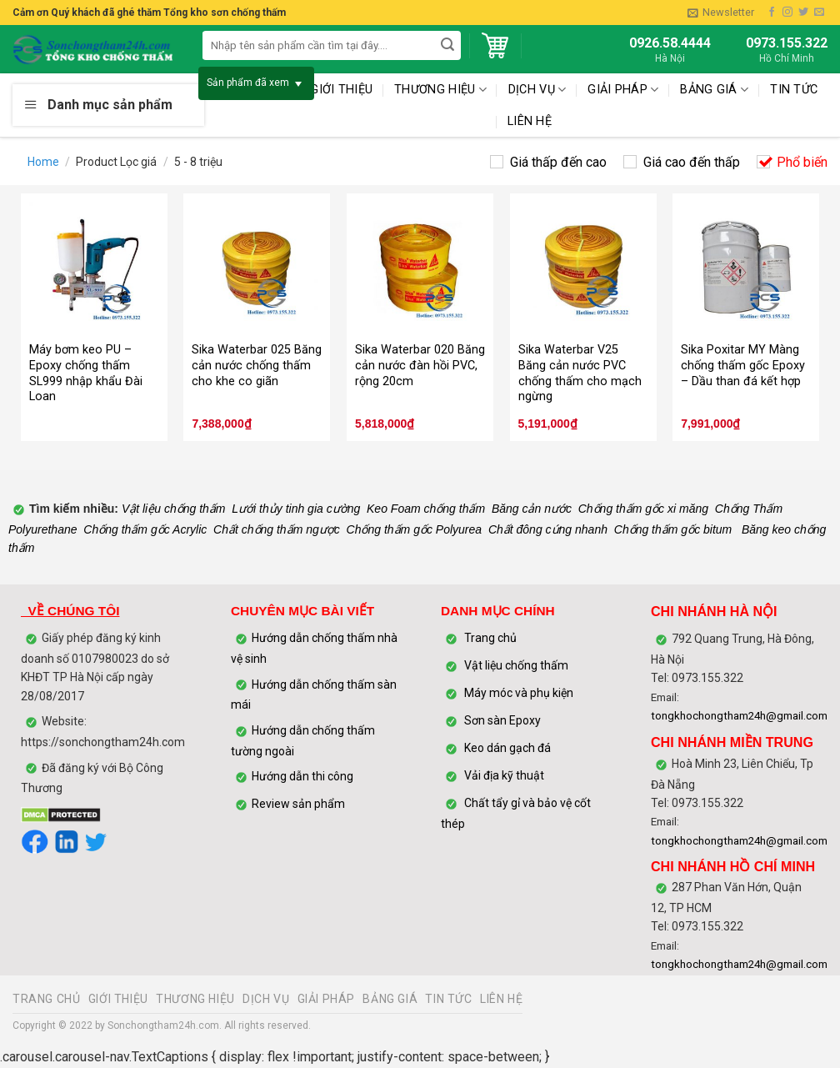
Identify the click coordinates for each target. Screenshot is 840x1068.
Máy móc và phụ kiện (517, 692)
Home (43, 161)
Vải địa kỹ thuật (504, 775)
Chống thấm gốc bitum (673, 529)
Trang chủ (490, 637)
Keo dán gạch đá (507, 748)
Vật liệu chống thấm (172, 508)
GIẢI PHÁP (327, 998)
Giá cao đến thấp (691, 162)
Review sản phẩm (298, 803)
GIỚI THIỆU (118, 998)
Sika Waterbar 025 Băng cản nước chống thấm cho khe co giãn (257, 365)
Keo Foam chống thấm (426, 508)
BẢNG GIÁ (714, 90)
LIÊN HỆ (530, 121)
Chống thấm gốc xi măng (643, 508)
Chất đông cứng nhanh (548, 529)
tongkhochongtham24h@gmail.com (739, 715)
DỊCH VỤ (265, 998)
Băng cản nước (532, 508)
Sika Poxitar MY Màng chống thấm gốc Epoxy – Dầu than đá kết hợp (743, 365)
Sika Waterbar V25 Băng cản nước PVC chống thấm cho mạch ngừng (580, 373)
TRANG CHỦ (46, 998)
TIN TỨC (794, 90)
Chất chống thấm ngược (276, 529)
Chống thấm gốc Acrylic (145, 529)
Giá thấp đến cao (558, 162)
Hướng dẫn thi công (304, 776)
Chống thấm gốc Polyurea (414, 529)
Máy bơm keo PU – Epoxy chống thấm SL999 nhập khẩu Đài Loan (85, 373)
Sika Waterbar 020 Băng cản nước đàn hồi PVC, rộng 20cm (420, 365)
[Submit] (447, 45)
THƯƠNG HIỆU (195, 998)
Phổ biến (802, 162)
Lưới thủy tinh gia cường (296, 508)
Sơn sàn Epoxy (502, 720)
